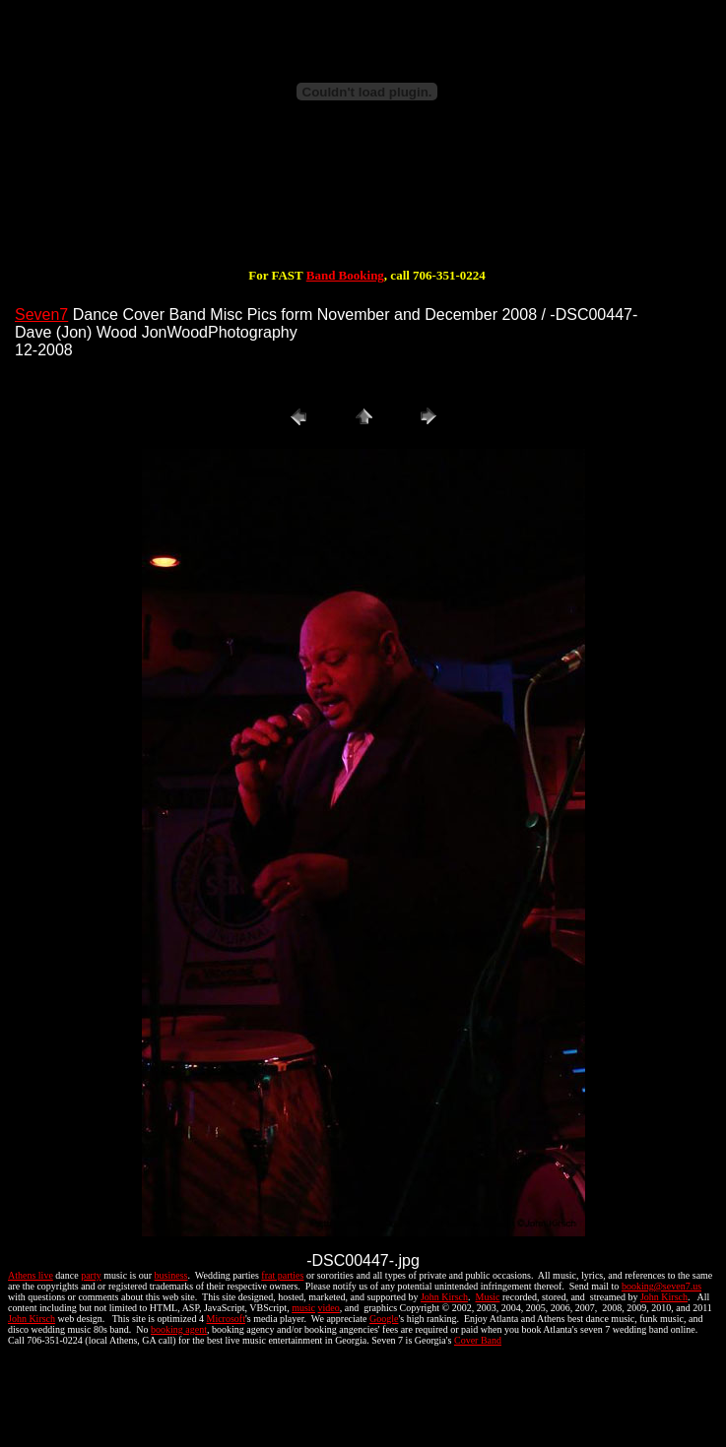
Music (487, 1296)
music (303, 1307)
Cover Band (477, 1340)
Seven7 (41, 314)
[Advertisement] (367, 204)
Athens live (30, 1275)
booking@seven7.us (661, 1286)
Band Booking (345, 275)
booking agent (179, 1329)
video (329, 1307)
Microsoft (225, 1318)
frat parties (282, 1275)
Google (383, 1318)
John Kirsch (444, 1296)
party (91, 1275)
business (171, 1275)
